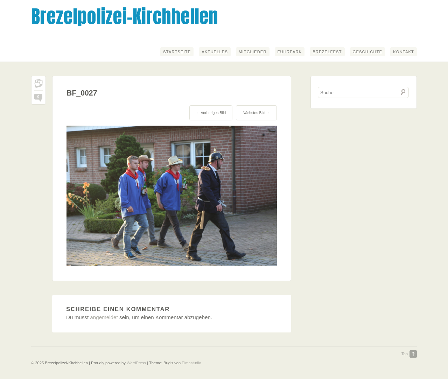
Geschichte (368, 52)
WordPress (136, 363)
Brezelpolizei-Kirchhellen (124, 16)
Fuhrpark (290, 52)
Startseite (177, 52)
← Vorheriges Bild (211, 113)
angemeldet (104, 317)
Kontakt (403, 52)
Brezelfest (327, 52)
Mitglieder (253, 52)
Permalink (38, 85)
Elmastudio (191, 363)
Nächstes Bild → (256, 113)
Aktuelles (215, 52)
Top (404, 354)
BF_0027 (81, 93)
